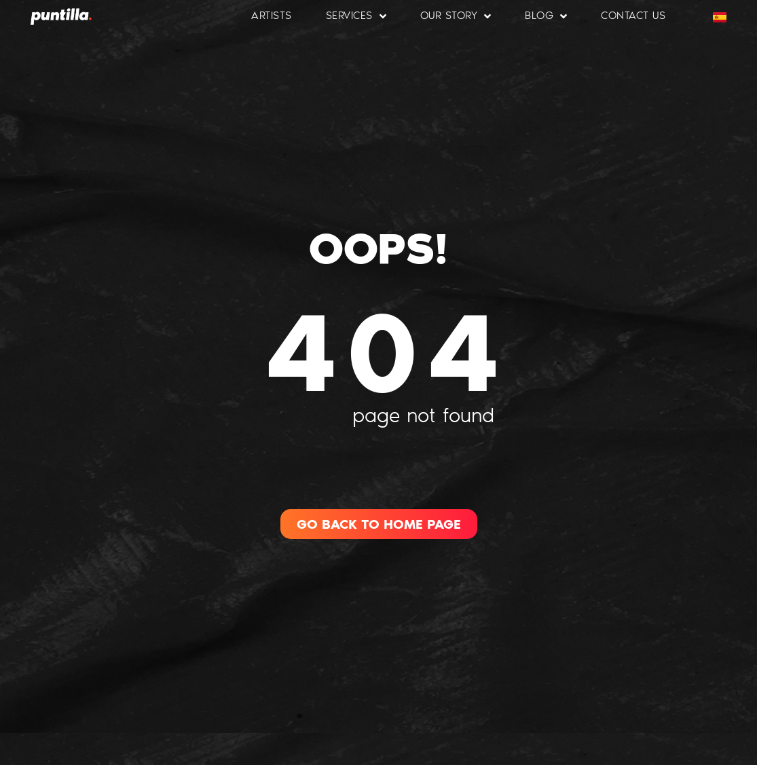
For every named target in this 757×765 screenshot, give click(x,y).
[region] (176, 666)
